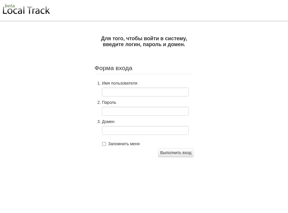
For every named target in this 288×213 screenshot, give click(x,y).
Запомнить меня (124, 143)
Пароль (109, 102)
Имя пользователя (119, 83)
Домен (108, 121)
